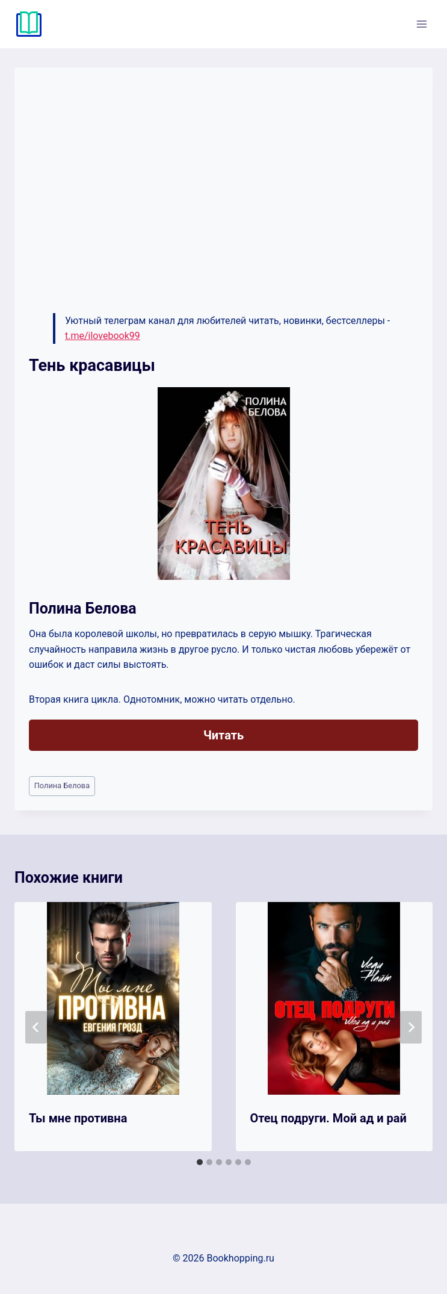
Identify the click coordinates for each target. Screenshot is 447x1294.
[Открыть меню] (421, 23)
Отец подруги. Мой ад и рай (328, 1118)
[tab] (200, 1162)
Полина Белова (62, 785)
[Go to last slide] (36, 1027)
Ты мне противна (78, 1118)
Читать (223, 735)
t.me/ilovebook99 (102, 335)
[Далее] (411, 1027)
